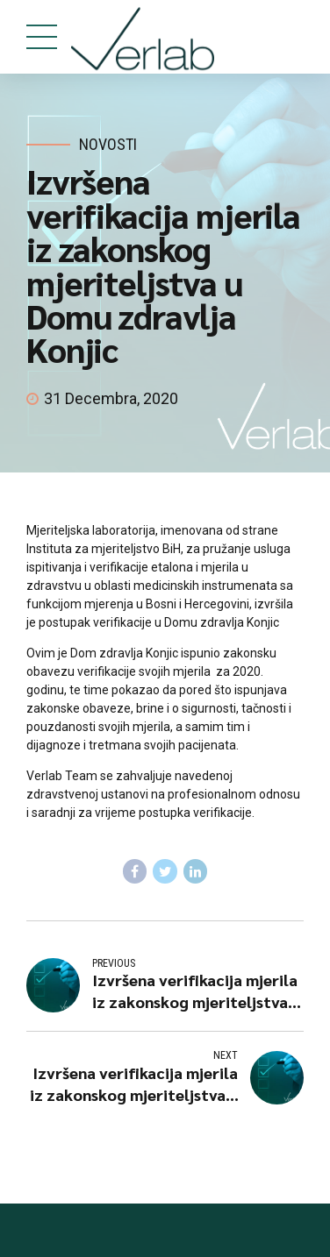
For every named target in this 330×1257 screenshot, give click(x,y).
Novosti (108, 144)
